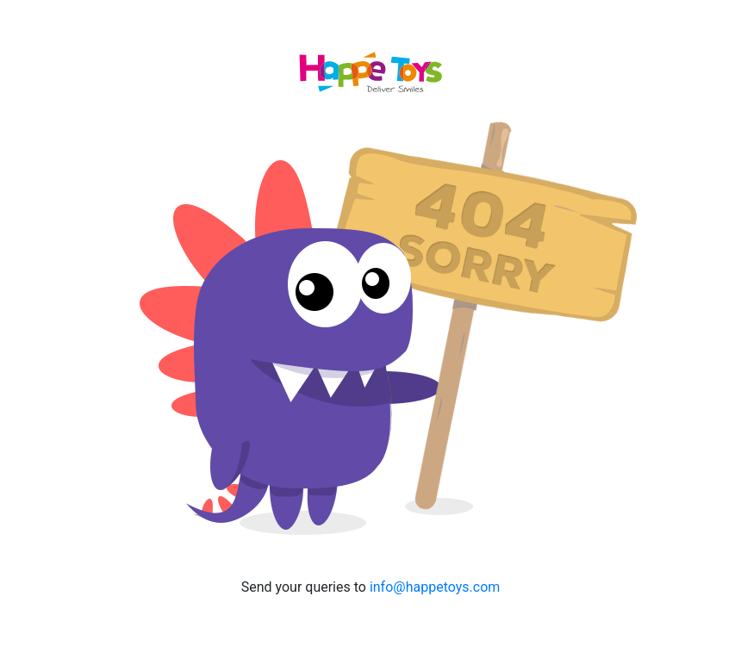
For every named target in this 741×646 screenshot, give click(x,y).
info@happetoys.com (435, 587)
